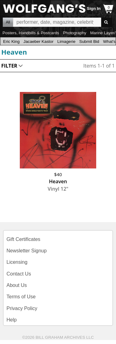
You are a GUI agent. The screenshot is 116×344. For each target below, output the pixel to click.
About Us (16, 285)
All (8, 22)
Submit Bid (89, 41)
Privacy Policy (21, 308)
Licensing (17, 262)
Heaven (14, 52)
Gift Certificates (23, 239)
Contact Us (18, 273)
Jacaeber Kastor (39, 41)
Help (11, 319)
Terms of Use (21, 296)
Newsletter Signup (26, 250)
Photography (74, 33)
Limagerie (66, 41)
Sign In (94, 8)
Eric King (11, 41)
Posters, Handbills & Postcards (30, 33)
